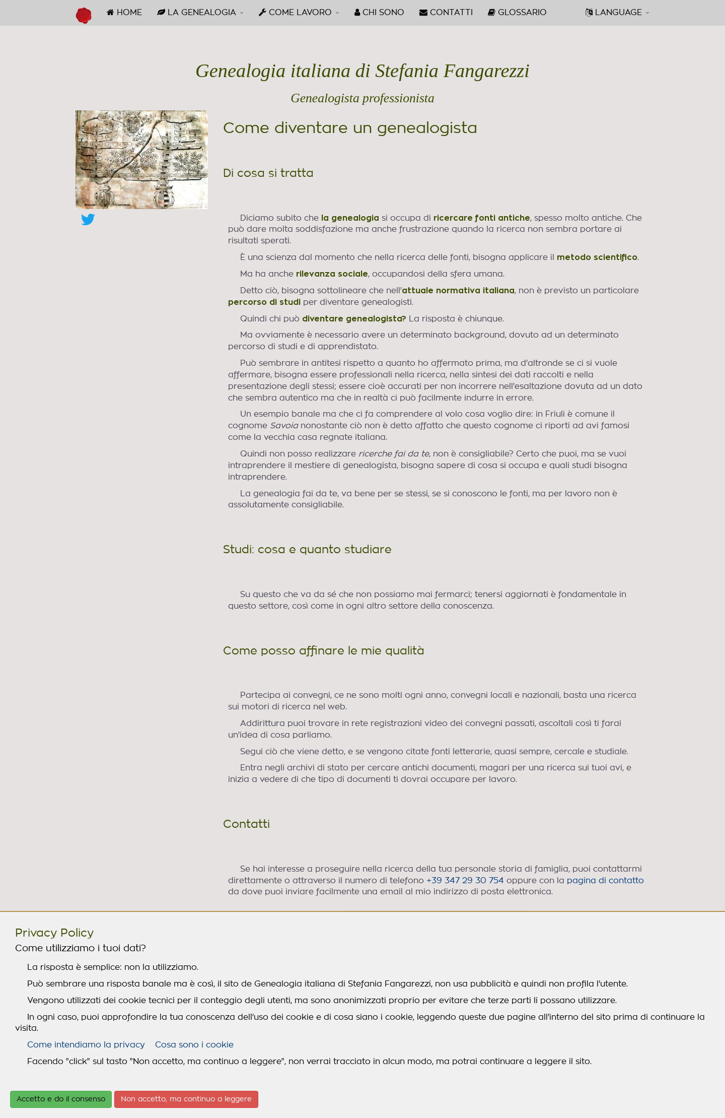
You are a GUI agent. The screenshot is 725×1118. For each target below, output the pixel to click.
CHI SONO (379, 12)
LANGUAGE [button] (617, 12)
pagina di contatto (605, 881)
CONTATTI (446, 12)
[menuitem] (124, 12)
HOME (124, 12)
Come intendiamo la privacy (86, 1045)
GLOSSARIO (517, 12)
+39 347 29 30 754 (465, 881)
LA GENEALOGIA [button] (200, 12)
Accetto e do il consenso (61, 1099)
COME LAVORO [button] (299, 12)
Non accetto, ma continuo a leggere (186, 1099)
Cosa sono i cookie (194, 1045)
